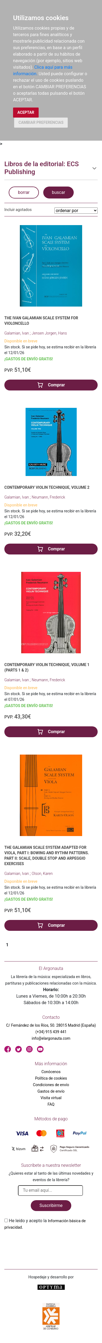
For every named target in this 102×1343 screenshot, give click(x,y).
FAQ (51, 1104)
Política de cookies (51, 1078)
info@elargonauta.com (51, 1038)
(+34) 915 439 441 (51, 1032)
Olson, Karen (42, 873)
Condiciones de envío (51, 1085)
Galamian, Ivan (17, 333)
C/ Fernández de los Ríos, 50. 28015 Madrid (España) (51, 1025)
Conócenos (51, 1072)
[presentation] (45, 1243)
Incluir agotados (18, 209)
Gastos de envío (51, 1091)
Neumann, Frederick (48, 497)
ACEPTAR (25, 112)
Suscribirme (51, 1205)
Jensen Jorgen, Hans (49, 333)
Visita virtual (51, 1098)
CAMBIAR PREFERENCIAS (40, 122)
